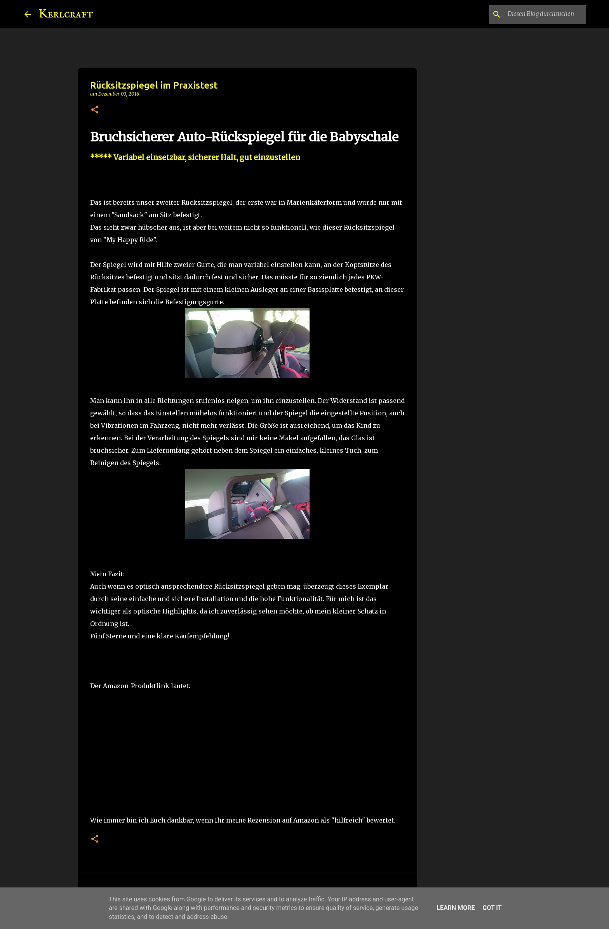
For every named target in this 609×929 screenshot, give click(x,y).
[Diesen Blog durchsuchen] (545, 14)
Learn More (456, 908)
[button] (94, 110)
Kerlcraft (65, 14)
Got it (491, 908)
